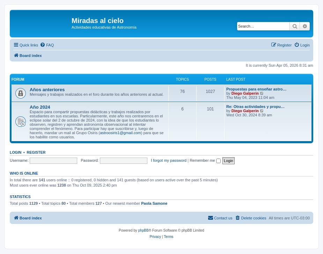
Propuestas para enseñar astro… (256, 89)
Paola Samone (154, 203)
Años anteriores (47, 89)
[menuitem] (47, 45)
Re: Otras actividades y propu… (255, 106)
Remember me (205, 160)
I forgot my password (168, 160)
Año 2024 (40, 107)
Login (15, 152)
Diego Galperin (245, 93)
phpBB (143, 230)
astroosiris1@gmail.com (120, 133)
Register (36, 152)
